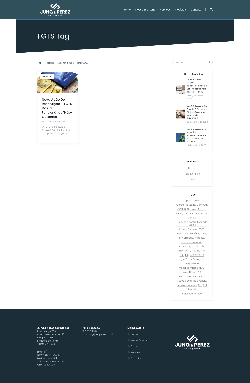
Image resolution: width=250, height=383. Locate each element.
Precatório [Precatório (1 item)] (198, 276)
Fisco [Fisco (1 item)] (180, 233)
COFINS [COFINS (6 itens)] (181, 209)
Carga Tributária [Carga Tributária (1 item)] (185, 204)
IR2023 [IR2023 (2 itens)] (195, 250)
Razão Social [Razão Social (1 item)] (184, 280)
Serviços (46, 76)
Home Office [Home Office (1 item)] (191, 233)
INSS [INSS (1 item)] (181, 250)
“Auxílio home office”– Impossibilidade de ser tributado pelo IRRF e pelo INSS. (197, 85)
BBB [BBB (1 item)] (197, 200)
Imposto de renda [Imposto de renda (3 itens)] (191, 242)
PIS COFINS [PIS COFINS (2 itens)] (185, 276)
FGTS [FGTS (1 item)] (201, 229)
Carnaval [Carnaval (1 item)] (202, 204)
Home (134, 334)
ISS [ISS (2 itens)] (187, 255)
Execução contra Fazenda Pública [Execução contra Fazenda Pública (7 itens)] (192, 223)
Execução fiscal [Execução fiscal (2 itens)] (188, 229)
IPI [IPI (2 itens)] (186, 250)
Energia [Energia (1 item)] (192, 217)
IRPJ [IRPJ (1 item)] (203, 250)
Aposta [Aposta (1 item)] (189, 200)
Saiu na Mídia (192, 173)
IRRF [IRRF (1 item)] (182, 255)
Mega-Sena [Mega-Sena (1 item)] (192, 263)
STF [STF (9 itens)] (200, 285)
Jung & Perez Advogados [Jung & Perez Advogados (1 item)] (191, 259)
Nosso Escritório (140, 340)
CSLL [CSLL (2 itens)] (186, 213)
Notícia (192, 168)
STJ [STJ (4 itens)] (205, 285)
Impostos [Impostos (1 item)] (184, 246)
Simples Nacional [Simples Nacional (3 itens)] (187, 285)
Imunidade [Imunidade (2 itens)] (198, 246)
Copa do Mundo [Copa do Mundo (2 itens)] (196, 209)
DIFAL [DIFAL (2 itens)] (204, 213)
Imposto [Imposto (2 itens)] (199, 237)
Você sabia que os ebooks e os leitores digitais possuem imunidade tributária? (197, 112)
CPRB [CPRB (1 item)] (179, 213)
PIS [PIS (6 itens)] (199, 272)
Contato (136, 358)
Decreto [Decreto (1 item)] (195, 213)
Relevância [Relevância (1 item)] (199, 280)
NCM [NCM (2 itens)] (202, 267)
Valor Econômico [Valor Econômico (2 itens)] (192, 293)
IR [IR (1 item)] (189, 250)
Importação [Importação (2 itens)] (186, 237)
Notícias (135, 352)
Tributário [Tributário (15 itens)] (191, 289)
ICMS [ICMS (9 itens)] (203, 233)
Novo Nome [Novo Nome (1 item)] (189, 272)
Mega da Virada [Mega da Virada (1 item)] (188, 267)
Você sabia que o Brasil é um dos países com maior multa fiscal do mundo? (196, 135)
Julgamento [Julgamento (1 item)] (197, 255)
